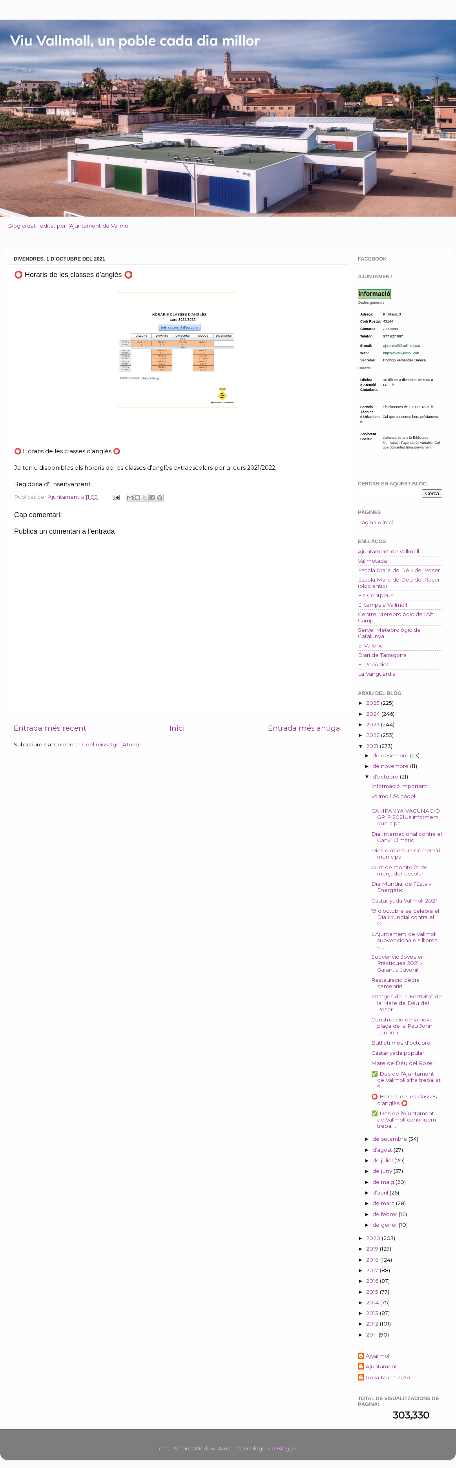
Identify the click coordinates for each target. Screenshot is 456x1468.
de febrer (385, 1214)
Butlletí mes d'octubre (400, 1042)
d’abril (381, 1192)
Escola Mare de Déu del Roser (399, 570)
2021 (373, 746)
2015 (373, 1292)
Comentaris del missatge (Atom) (96, 744)
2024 (373, 714)
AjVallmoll (378, 1356)
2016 (373, 1281)
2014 (373, 1302)
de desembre (391, 755)
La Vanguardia (377, 674)
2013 (373, 1313)
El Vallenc (370, 645)
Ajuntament (381, 1366)
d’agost (383, 1150)
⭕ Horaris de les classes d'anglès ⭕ (404, 1099)
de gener (385, 1225)
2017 (373, 1270)
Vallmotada (372, 561)
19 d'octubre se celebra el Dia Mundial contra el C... (405, 917)
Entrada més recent (50, 728)
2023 (373, 724)
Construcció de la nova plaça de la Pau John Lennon (401, 1025)
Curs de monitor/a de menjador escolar (399, 870)
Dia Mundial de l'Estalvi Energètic (401, 887)
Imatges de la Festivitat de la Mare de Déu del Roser (406, 1002)
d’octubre (386, 776)
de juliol (383, 1160)
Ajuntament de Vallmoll (388, 551)
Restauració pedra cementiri (395, 983)
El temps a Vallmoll (382, 605)
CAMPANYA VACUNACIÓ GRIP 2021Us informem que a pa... (405, 817)
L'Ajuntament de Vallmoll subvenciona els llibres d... (404, 940)
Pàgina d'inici (375, 522)
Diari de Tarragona (382, 655)
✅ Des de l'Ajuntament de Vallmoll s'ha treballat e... (406, 1079)
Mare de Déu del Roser (402, 1063)
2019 (373, 1249)
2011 (372, 1334)
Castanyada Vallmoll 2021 (404, 900)
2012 (373, 1323)
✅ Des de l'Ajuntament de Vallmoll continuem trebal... (403, 1119)
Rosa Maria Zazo (388, 1377)
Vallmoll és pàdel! (393, 796)
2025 (373, 703)
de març (384, 1203)
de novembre (391, 766)
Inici (177, 728)
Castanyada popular (397, 1053)
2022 (373, 735)
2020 (374, 1238)
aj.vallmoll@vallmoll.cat (401, 346)
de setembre (390, 1139)
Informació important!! (400, 786)
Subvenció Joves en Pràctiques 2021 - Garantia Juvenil (398, 963)
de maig (384, 1182)
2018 (373, 1259)
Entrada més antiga (304, 728)
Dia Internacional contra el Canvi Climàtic (406, 837)
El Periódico (374, 664)
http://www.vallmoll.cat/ (401, 353)
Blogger (287, 1448)
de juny (383, 1171)
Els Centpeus (375, 595)
